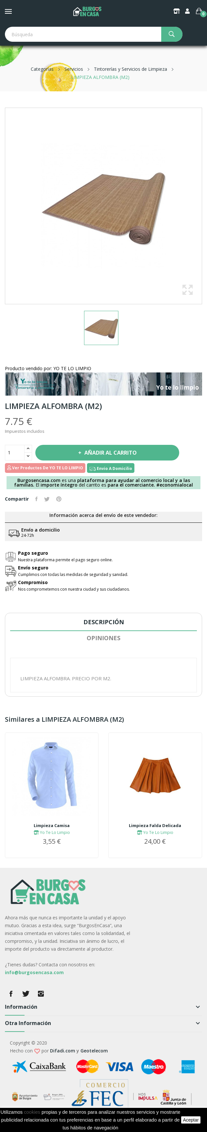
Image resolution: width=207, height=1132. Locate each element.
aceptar (190, 1120)
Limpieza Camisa (52, 825)
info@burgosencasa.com (34, 972)
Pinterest (59, 499)
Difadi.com (62, 1051)
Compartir (36, 499)
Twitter (26, 994)
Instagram (41, 994)
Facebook (11, 994)
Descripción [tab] (103, 622)
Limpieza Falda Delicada (155, 825)
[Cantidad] (15, 452)
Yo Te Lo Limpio (52, 832)
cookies (32, 1112)
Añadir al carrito (110, 452)
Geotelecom (94, 1051)
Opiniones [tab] (103, 638)
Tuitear (47, 499)
